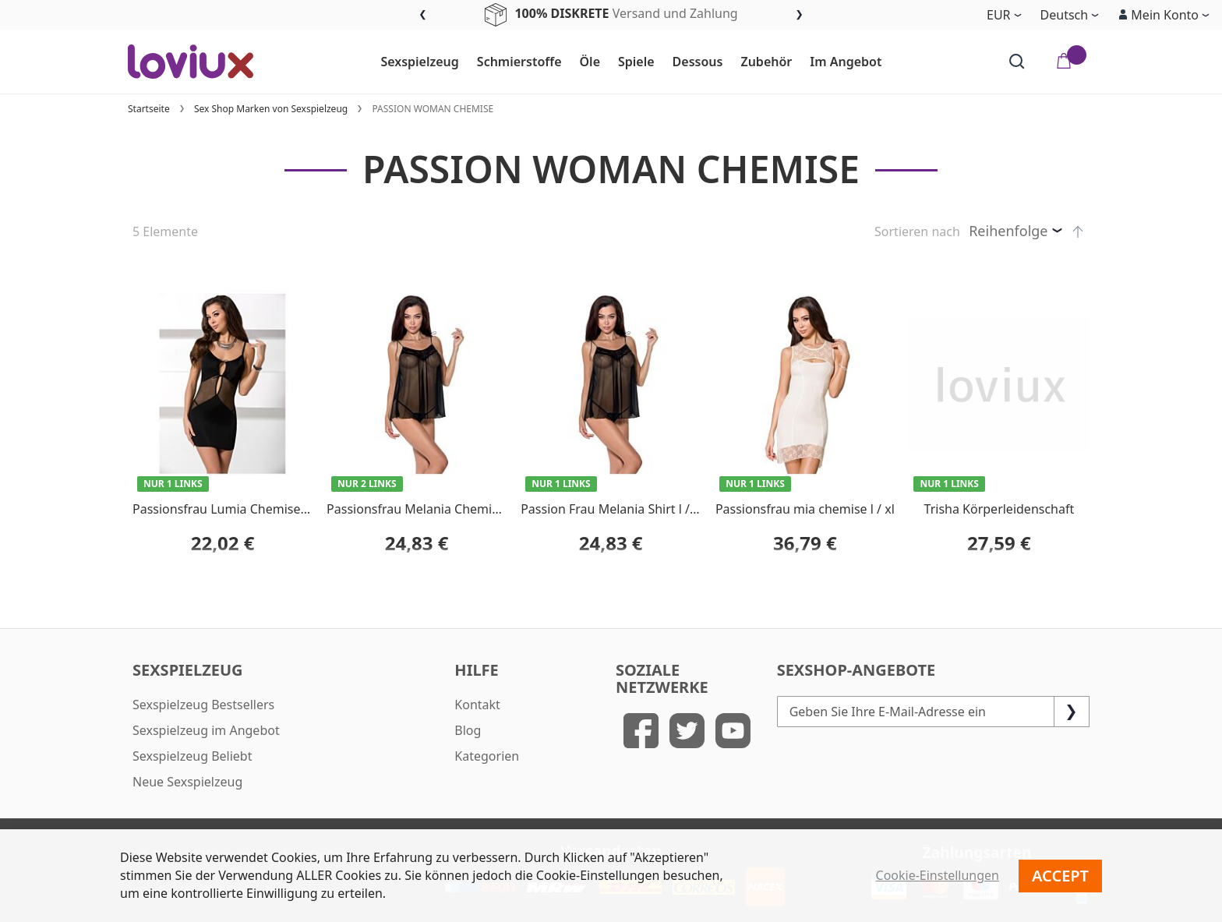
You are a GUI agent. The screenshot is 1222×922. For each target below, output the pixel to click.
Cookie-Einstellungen (937, 875)
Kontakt (477, 704)
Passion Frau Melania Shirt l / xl (612, 509)
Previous (423, 15)
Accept (1060, 875)
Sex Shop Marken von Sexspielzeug (271, 108)
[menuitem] (413, 62)
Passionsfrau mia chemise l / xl (805, 509)
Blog (467, 730)
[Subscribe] (1072, 711)
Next (799, 15)
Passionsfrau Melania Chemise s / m (432, 509)
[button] (1164, 14)
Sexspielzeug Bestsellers (203, 704)
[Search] (1017, 61)
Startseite (149, 108)
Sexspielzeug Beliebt (192, 756)
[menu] (631, 62)
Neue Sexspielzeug (187, 781)
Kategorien (486, 756)
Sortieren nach (917, 231)
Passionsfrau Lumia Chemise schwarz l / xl (255, 509)
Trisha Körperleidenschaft (999, 509)
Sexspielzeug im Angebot (206, 730)
